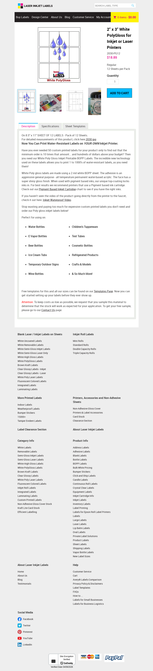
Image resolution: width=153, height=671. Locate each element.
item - (124, 17)
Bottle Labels (80, 459)
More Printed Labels (30, 398)
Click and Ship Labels (84, 475)
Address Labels (81, 447)
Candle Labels (80, 479)
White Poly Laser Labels (30, 377)
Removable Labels (27, 451)
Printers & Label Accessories (88, 412)
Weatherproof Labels (29, 408)
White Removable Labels (30, 344)
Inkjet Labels (79, 499)
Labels (76, 516)
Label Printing (80, 508)
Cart (75, 575)
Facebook (28, 619)
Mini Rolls (78, 340)
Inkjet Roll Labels (83, 334)
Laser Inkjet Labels (35, 6)
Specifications (50, 126)
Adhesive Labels (81, 451)
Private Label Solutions (85, 536)
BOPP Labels (80, 463)
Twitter (26, 625)
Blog (67, 17)
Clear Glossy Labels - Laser (32, 373)
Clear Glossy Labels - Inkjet (32, 369)
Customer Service (83, 17)
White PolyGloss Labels (30, 361)
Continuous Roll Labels (85, 483)
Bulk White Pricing (82, 467)
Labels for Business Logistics (88, 603)
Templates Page (103, 291)
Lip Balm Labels (81, 528)
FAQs (76, 591)
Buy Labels (22, 17)
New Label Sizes (81, 556)
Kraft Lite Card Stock (29, 508)
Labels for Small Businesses (88, 599)
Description (28, 126)
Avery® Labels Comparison (87, 579)
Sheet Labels (79, 544)
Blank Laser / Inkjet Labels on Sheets (40, 334)
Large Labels (79, 520)
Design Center (40, 17)
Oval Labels (79, 532)
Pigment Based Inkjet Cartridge (57, 189)
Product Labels (81, 540)
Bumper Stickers (26, 412)
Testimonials (24, 583)
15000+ (22, 416)
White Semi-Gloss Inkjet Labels (34, 349)
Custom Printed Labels (30, 499)
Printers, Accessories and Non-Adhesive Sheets (96, 400)
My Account (103, 17)
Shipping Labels (81, 548)
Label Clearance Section (32, 429)
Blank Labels (79, 455)
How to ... (78, 595)
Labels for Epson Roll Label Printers (91, 512)
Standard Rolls (81, 344)
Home (21, 571)
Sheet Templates (75, 126)
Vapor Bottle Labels (83, 552)
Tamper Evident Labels (29, 420)
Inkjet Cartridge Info (83, 495)
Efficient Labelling (27, 512)
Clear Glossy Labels (28, 475)
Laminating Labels (27, 389)
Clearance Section (82, 420)
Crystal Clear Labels (83, 487)
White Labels (24, 447)
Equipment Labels (82, 491)
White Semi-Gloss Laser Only (33, 353)
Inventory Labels (81, 503)
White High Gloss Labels (30, 357)
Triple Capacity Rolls (84, 353)
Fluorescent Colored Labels (32, 381)
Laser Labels (79, 524)
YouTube (27, 638)
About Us (56, 17)
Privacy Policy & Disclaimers (88, 583)
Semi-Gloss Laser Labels (31, 459)
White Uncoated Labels (30, 340)
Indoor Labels (25, 404)
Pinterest (28, 631)
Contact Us (48, 310)
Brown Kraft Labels (28, 365)
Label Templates (81, 587)
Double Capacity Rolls (84, 349)
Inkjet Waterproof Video (57, 200)
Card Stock (78, 416)
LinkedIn (27, 644)
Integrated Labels (27, 385)
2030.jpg (91, 139)
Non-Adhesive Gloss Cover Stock (35, 503)
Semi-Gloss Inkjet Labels (31, 455)
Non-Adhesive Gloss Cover (87, 408)
